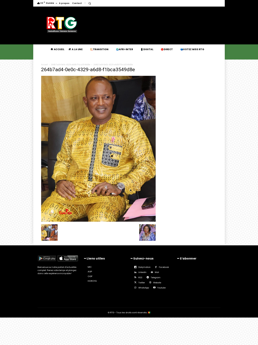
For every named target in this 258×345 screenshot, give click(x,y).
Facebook (164, 267)
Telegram (155, 277)
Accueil (44, 64)
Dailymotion (144, 267)
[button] (89, 3)
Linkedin (142, 272)
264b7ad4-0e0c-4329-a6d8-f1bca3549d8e (70, 64)
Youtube (161, 287)
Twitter (141, 282)
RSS (140, 277)
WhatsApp (143, 287)
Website (157, 282)
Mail (157, 272)
